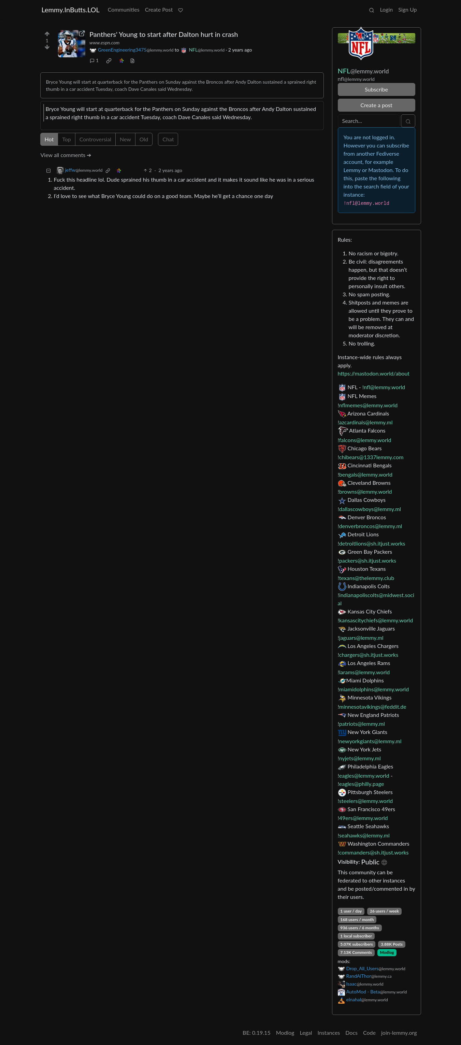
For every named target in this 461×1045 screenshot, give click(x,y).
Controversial (95, 139)
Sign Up (407, 9)
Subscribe (376, 89)
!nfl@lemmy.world (383, 387)
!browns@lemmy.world (365, 491)
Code (369, 1032)
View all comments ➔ (66, 155)
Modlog (387, 952)
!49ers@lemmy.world (363, 818)
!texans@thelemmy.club (366, 578)
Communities (124, 9)
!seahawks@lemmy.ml (364, 835)
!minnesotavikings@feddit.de (372, 706)
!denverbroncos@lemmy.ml (370, 526)
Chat (168, 139)
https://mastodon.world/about (374, 373)
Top (66, 139)
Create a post (376, 105)
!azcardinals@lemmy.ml (365, 422)
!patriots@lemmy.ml (361, 723)
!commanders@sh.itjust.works (373, 852)
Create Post (159, 9)
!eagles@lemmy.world (363, 775)
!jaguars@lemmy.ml (361, 637)
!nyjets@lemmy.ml (359, 758)
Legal (306, 1032)
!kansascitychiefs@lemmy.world (375, 620)
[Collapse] (48, 170)
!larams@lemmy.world (364, 672)
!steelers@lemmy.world (365, 800)
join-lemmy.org (399, 1032)
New (125, 139)
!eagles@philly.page (361, 783)
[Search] (369, 120)
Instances (329, 1032)
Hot (49, 139)
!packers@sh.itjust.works (367, 560)
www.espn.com (104, 42)
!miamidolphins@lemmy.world (373, 689)
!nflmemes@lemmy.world (368, 405)
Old (144, 139)
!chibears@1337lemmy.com (371, 457)
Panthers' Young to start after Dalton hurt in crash (163, 34)
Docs (351, 1032)
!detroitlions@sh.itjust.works (371, 543)
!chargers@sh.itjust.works (368, 654)
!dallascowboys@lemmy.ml (369, 509)
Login (386, 9)
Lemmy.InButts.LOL (71, 9)
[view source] (132, 60)
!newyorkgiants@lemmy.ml (370, 741)
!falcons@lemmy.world (364, 440)
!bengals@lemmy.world (365, 474)
